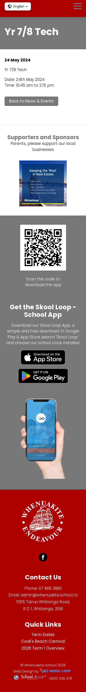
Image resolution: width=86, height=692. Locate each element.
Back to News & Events (31, 101)
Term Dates (43, 634)
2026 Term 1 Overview (43, 648)
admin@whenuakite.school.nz (49, 595)
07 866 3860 (50, 588)
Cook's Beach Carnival (43, 641)
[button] (18, 6)
